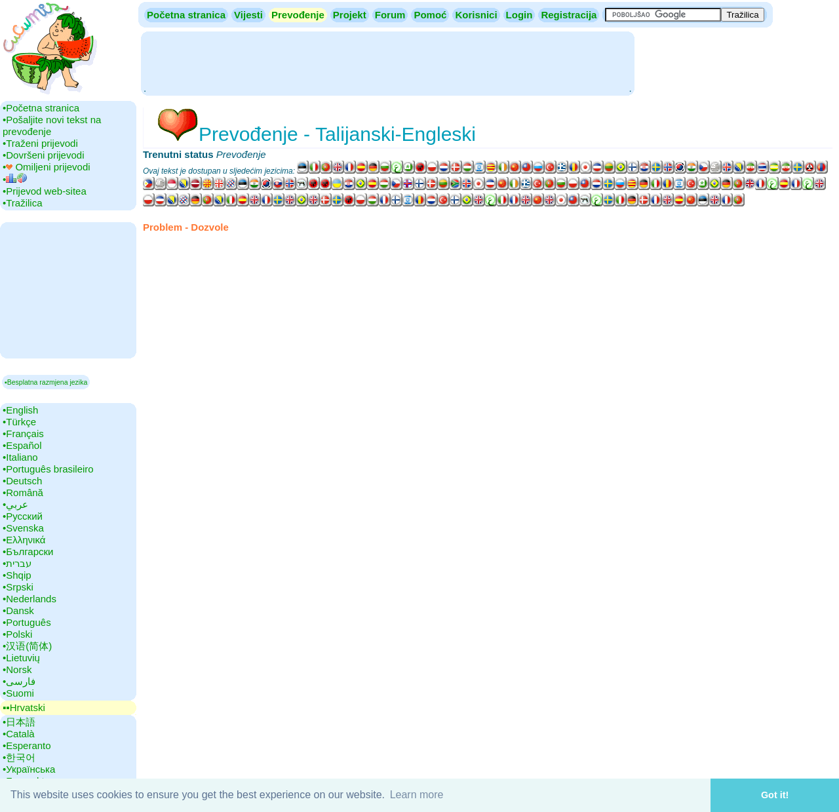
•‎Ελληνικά (24, 539)
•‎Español (22, 445)
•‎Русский (23, 516)
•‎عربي (15, 504)
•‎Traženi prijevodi (40, 143)
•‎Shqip (17, 575)
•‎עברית (17, 563)
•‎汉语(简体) (27, 645)
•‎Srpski (18, 586)
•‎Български (28, 551)
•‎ (15, 179)
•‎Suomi (18, 693)
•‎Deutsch (22, 480)
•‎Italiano (20, 457)
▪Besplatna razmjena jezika (46, 382)
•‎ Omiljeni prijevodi (46, 166)
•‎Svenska (23, 527)
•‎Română (23, 492)
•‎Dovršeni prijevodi (43, 155)
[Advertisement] (387, 62)
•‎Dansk (18, 610)
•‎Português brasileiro (48, 468)
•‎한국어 (19, 757)
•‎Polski (17, 634)
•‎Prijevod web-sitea (45, 191)
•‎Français (23, 433)
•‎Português (27, 622)
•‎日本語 (19, 721)
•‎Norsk (17, 669)
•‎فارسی (19, 681)
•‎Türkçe (19, 421)
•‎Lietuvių (21, 657)
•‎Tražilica (23, 202)
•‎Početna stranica (41, 107)
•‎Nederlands (29, 598)
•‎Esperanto (27, 745)
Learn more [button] (417, 794)
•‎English (20, 410)
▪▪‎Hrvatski (24, 707)
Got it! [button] (775, 795)
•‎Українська (29, 769)
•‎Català (19, 733)
